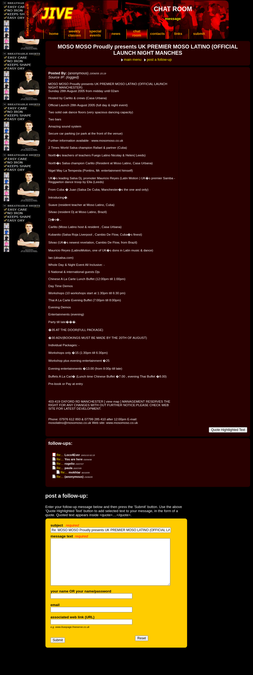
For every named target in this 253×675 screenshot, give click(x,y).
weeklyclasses (74, 33)
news (116, 34)
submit (199, 34)
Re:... (60, 455)
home (54, 34)
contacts (157, 34)
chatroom (136, 33)
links (178, 34)
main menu (132, 59)
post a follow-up (159, 59)
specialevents (95, 33)
